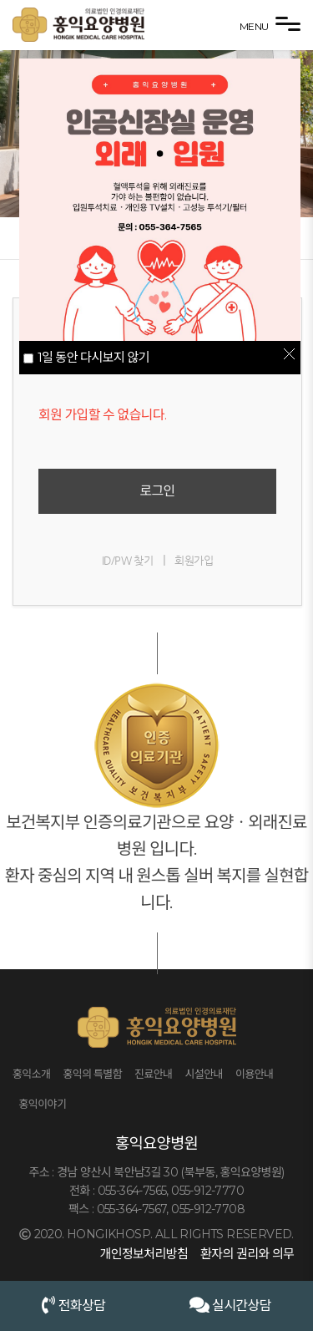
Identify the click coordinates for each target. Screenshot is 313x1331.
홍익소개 (31, 1073)
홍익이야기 (43, 1103)
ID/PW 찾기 (127, 560)
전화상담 (73, 1304)
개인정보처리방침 (143, 1254)
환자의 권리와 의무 (247, 1254)
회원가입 (193, 560)
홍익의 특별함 (92, 1073)
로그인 (156, 491)
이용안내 (254, 1073)
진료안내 (153, 1073)
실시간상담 (230, 1304)
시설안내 (203, 1073)
